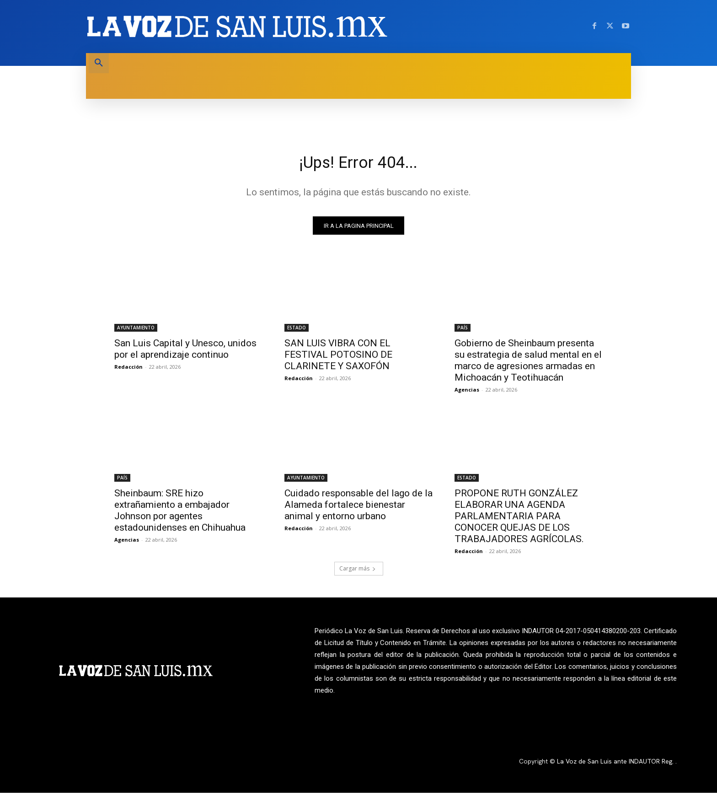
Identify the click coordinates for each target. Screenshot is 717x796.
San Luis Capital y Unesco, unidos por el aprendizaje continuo (185, 352)
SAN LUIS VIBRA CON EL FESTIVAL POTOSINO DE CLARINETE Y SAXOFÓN (338, 358)
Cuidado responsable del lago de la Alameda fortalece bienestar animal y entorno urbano (358, 508)
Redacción (128, 369)
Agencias (467, 392)
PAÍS (462, 331)
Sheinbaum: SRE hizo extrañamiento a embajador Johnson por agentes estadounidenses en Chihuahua (180, 513)
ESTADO (296, 331)
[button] (99, 63)
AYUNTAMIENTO (136, 331)
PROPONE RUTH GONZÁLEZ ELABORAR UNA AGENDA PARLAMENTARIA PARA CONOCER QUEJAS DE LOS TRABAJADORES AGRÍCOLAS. (519, 519)
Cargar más (357, 571)
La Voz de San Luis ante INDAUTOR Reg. (616, 765)
